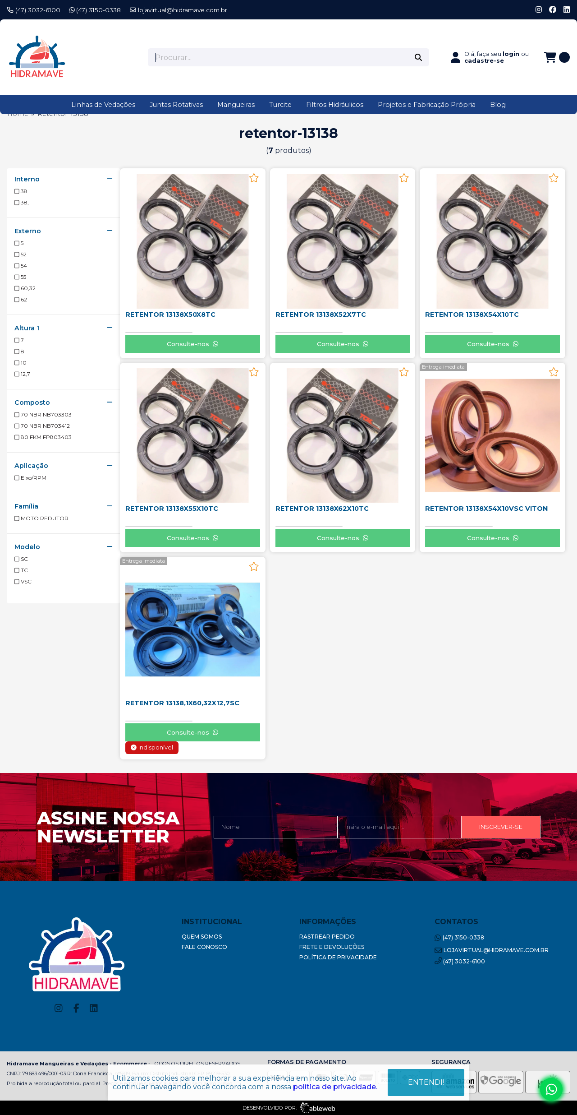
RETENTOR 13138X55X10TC (171, 508)
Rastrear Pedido (327, 936)
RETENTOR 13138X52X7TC (320, 314)
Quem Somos (202, 936)
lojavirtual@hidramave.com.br (178, 10)
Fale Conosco (204, 947)
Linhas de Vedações (103, 105)
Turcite (280, 105)
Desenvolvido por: (289, 1107)
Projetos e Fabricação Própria (427, 105)
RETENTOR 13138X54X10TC (472, 314)
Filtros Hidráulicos (334, 105)
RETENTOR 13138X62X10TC (322, 508)
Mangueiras (236, 105)
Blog (498, 105)
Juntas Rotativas (176, 105)
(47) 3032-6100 (33, 10)
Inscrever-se (500, 827)
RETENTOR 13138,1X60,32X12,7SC (182, 703)
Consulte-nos (192, 343)
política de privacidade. (335, 1087)
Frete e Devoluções (331, 947)
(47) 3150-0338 (95, 10)
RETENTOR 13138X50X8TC (170, 314)
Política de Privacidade (338, 957)
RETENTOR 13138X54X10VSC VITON (486, 508)
